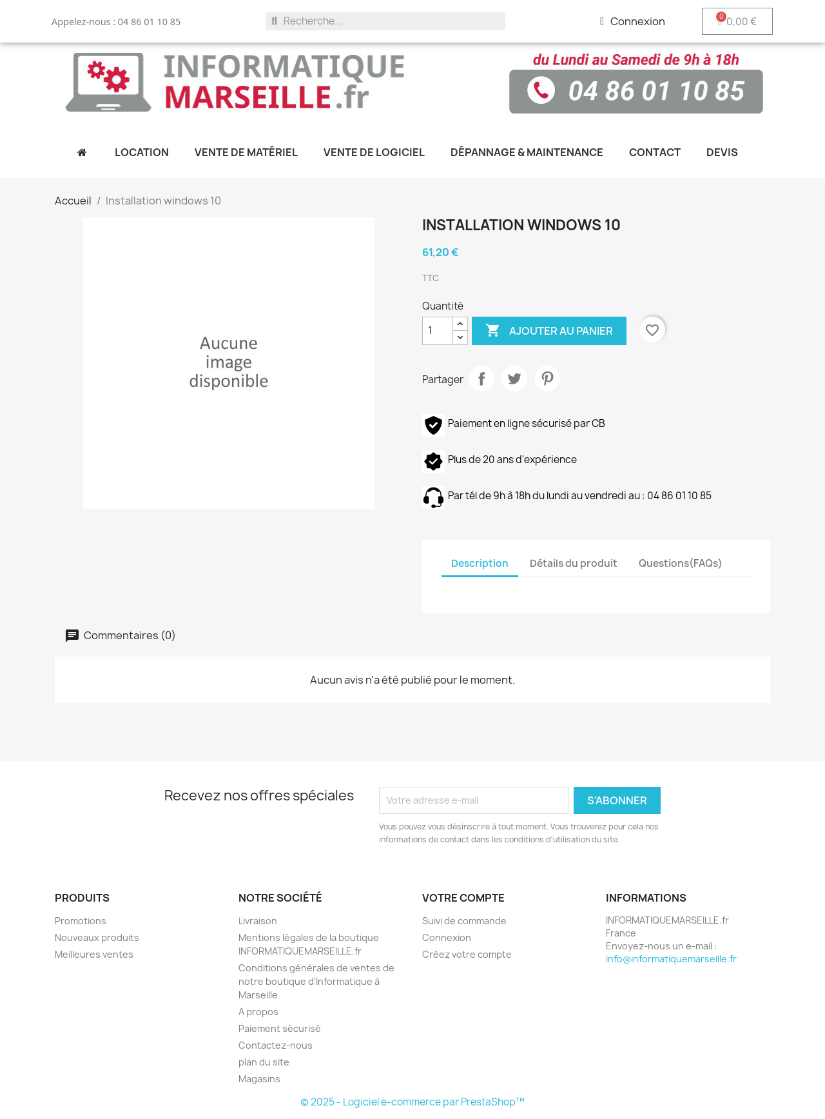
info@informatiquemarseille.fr (671, 959)
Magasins (259, 1079)
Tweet (514, 378)
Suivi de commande (464, 921)
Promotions (80, 921)
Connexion (446, 937)
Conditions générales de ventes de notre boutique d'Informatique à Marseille (316, 981)
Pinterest (547, 378)
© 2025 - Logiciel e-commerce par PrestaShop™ (412, 1102)
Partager (481, 378)
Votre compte (463, 898)
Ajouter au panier (549, 330)
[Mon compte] (632, 21)
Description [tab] (480, 563)
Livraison (257, 921)
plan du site (263, 1062)
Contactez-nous (275, 1045)
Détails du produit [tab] (573, 563)
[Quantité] (437, 331)
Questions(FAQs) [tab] (681, 563)
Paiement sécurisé (279, 1028)
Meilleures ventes (94, 954)
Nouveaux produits (97, 937)
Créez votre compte (467, 954)
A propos (258, 1011)
